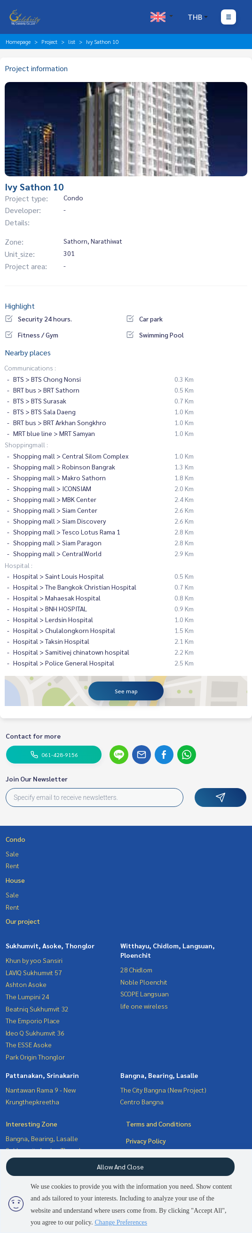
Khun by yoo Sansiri (34, 960)
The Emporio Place (33, 1020)
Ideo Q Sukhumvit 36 (35, 1032)
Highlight (20, 306)
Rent (12, 865)
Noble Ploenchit (143, 982)
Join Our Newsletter (37, 778)
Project (49, 41)
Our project (23, 921)
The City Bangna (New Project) (163, 1089)
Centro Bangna (142, 1101)
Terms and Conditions (158, 1123)
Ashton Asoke (26, 984)
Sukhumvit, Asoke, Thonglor (50, 945)
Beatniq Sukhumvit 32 (37, 1008)
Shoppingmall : (26, 444)
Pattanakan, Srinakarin (42, 1075)
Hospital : (18, 565)
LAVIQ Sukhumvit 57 (34, 972)
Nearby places (28, 352)
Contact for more (33, 736)
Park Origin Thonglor (35, 1056)
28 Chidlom (136, 969)
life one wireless (144, 1006)
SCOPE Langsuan (144, 993)
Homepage (18, 41)
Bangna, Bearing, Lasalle (159, 1075)
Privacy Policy (146, 1140)
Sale (12, 853)
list (71, 41)
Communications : (30, 367)
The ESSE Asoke (29, 1044)
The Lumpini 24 (27, 996)
